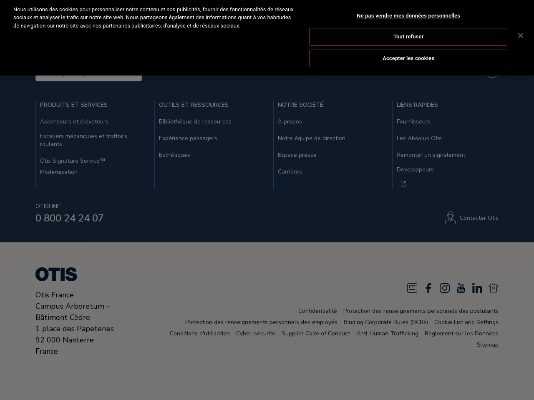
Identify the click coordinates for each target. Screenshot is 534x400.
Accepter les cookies (408, 53)
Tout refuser (408, 31)
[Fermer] (520, 30)
